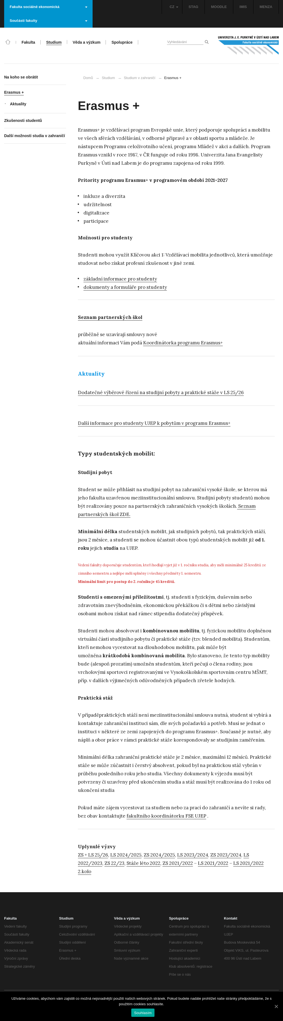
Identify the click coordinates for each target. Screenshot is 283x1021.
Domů (88, 78)
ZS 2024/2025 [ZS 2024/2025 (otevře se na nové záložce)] (159, 855)
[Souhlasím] (276, 1006)
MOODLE (219, 7)
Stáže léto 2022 (143, 863)
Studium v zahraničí (139, 78)
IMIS (243, 7)
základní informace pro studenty (120, 279)
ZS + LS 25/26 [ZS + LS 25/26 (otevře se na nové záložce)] (93, 855)
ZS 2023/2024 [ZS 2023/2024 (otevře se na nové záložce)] (225, 855)
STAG (193, 7)
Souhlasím (143, 1013)
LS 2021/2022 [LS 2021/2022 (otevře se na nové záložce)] (213, 863)
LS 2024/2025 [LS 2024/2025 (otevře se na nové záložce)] (126, 855)
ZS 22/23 (114, 863)
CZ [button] (174, 7)
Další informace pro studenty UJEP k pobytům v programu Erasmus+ (154, 423)
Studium (108, 78)
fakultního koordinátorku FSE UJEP (166, 816)
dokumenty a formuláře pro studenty (125, 287)
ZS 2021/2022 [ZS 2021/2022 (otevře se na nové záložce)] (178, 863)
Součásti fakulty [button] (48, 21)
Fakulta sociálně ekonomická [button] (48, 7)
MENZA (266, 7)
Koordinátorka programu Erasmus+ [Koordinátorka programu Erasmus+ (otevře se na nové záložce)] (183, 343)
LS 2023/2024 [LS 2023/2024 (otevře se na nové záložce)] (192, 855)
